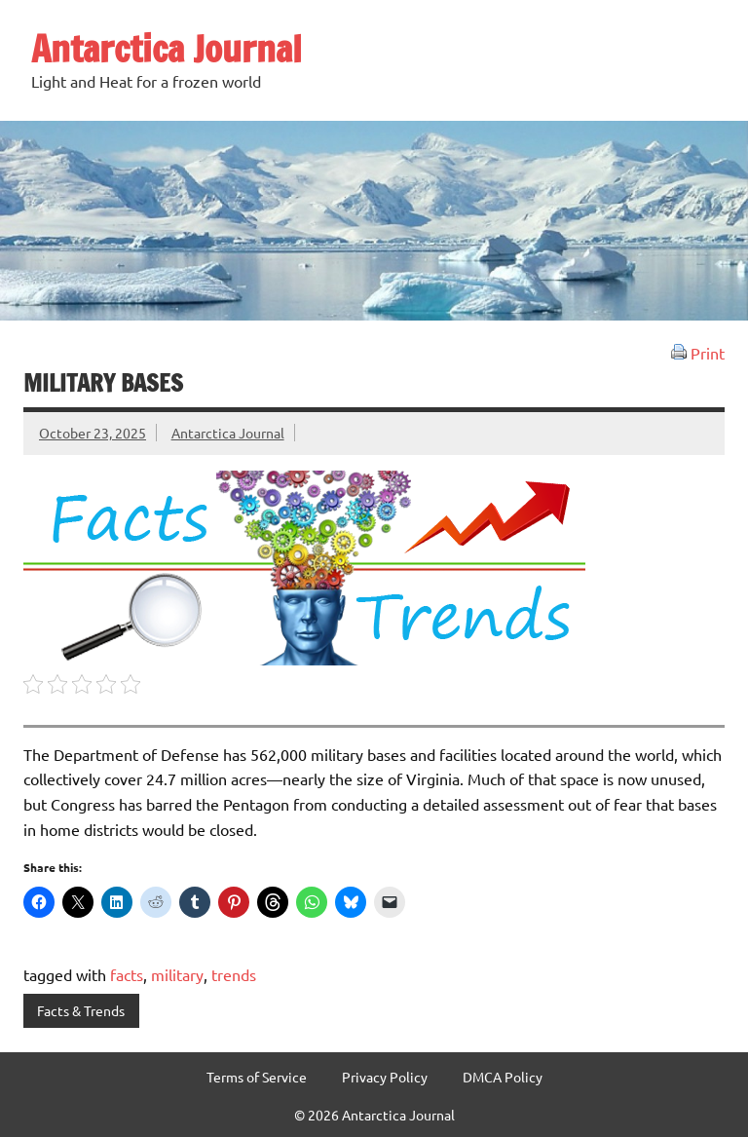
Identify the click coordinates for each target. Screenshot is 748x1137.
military (177, 974)
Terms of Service (256, 1076)
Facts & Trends (81, 1010)
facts (126, 974)
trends (233, 974)
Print (698, 352)
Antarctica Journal (166, 48)
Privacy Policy (385, 1076)
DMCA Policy (502, 1076)
